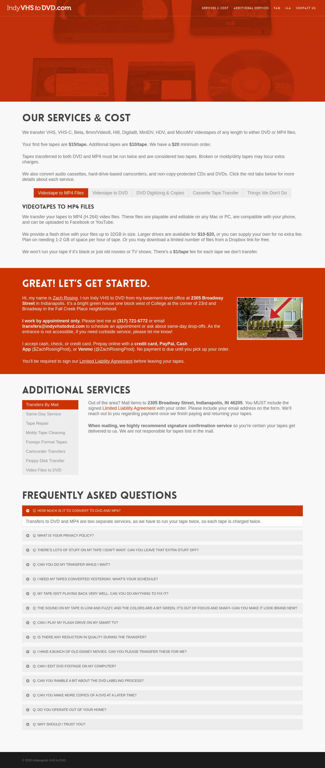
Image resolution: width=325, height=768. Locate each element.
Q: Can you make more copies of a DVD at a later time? (81, 695)
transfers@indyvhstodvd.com (53, 326)
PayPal (167, 343)
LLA (288, 8)
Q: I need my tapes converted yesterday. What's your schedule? (91, 579)
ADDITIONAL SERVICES (251, 8)
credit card (145, 343)
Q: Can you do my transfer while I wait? (67, 564)
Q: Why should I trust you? (55, 724)
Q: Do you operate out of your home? (65, 710)
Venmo (85, 349)
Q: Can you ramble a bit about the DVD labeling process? (84, 681)
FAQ (277, 8)
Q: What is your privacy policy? (59, 535)
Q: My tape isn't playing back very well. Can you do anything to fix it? (96, 594)
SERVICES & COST (215, 8)
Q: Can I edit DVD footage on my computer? (70, 666)
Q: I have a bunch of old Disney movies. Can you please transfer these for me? (106, 652)
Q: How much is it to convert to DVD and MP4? (72, 511)
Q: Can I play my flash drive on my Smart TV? (71, 623)
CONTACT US (306, 8)
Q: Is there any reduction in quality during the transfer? (85, 637)
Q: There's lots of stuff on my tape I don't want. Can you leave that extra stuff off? (112, 550)
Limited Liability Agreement (129, 408)
